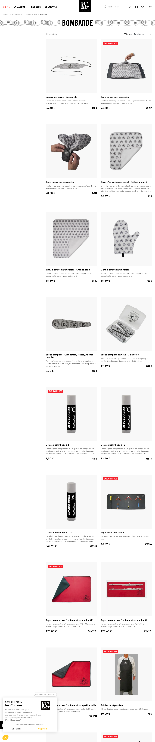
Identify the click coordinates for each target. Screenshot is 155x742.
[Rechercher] (115, 7)
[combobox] (143, 34)
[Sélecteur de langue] (150, 7)
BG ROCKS (36, 7)
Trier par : (128, 34)
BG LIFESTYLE (51, 7)
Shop (5, 7)
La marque (19, 7)
